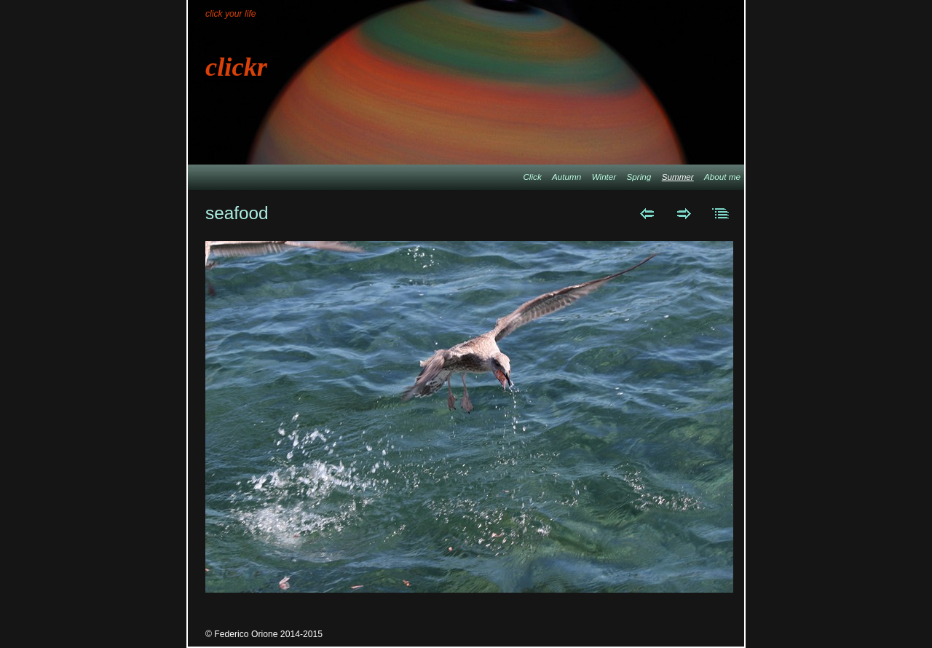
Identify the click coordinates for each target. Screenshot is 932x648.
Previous (647, 213)
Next (684, 213)
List (721, 213)
